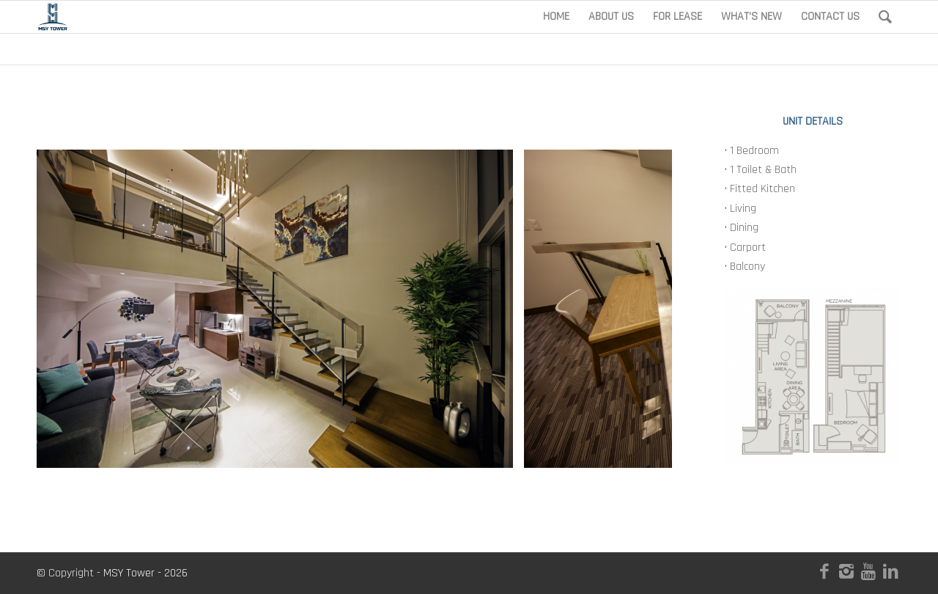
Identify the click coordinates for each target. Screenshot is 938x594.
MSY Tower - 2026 (145, 573)
